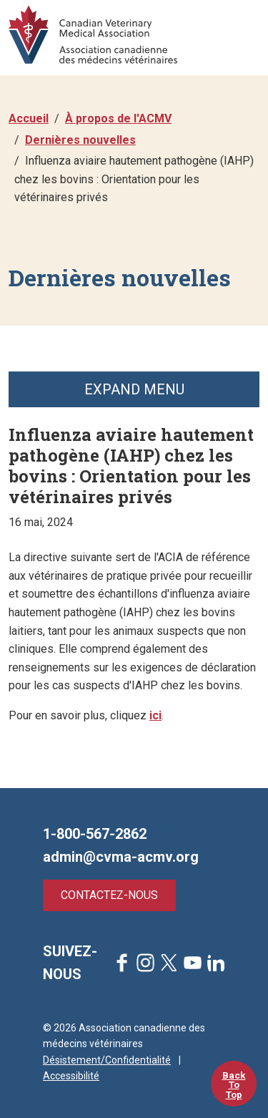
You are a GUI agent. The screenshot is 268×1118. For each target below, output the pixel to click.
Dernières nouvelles (80, 140)
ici (155, 715)
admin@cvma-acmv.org (121, 856)
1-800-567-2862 (95, 833)
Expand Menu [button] (134, 389)
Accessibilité (71, 1075)
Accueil (29, 118)
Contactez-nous (109, 895)
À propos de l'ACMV (118, 118)
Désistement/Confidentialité (107, 1060)
